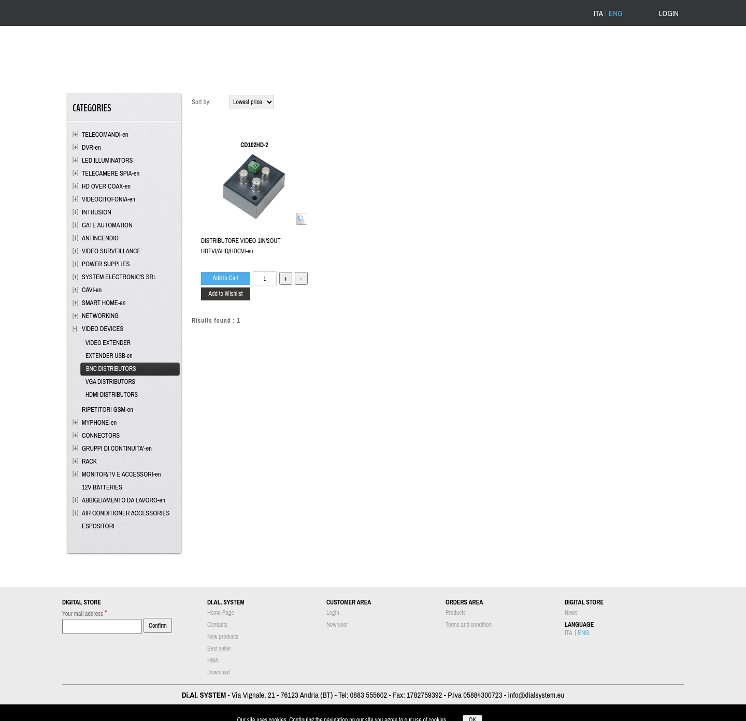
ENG (616, 13)
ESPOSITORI (98, 526)
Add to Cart (226, 278)
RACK (89, 461)
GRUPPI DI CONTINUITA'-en (117, 448)
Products (456, 613)
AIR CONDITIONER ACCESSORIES (125, 513)
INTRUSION (96, 212)
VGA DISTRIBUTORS (110, 382)
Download (218, 672)
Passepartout (387, 716)
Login (332, 613)
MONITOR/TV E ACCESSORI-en (121, 474)
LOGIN (669, 13)
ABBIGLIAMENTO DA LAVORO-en (123, 500)
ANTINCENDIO (100, 238)
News (571, 613)
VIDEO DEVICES (102, 328)
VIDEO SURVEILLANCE (111, 251)
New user (337, 625)
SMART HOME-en (104, 302)
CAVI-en (92, 289)
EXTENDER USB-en (109, 356)
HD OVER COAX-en (106, 186)
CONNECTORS (101, 435)
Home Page (220, 613)
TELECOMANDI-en (105, 134)
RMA (213, 660)
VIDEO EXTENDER (108, 343)
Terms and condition (469, 625)
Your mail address (84, 613)
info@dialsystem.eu (536, 694)
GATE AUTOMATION (107, 225)
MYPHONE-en (99, 422)
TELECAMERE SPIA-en (110, 173)
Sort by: (201, 101)
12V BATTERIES (102, 487)
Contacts (217, 625)
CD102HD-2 (254, 145)
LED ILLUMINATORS (107, 160)
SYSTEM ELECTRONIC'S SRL (119, 276)
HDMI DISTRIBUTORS (111, 395)
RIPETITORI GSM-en (107, 409)
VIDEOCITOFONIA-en (108, 199)
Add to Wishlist (225, 294)
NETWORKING (100, 315)
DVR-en (91, 147)
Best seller (219, 648)
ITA (598, 13)
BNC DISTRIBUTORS (111, 369)
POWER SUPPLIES (106, 263)
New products (222, 636)
